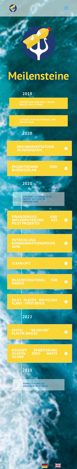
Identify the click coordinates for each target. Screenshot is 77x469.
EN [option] (65, 465)
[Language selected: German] (55, 465)
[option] (61, 465)
